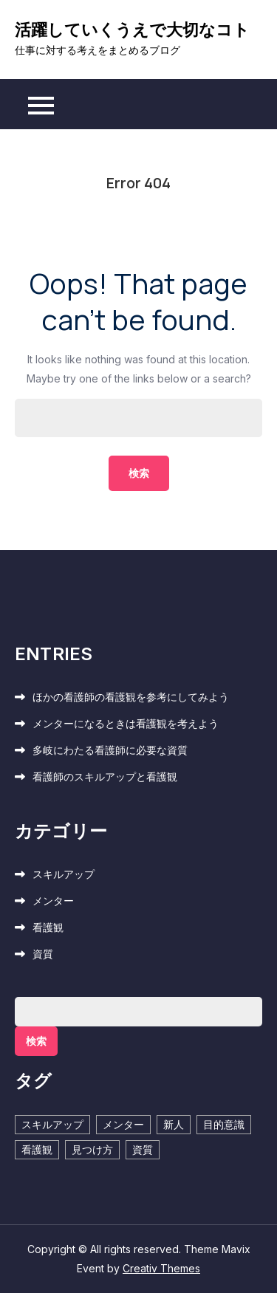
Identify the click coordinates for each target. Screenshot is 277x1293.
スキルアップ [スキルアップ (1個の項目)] (52, 1124)
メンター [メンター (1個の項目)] (123, 1124)
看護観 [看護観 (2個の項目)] (36, 1149)
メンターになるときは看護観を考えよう (126, 723)
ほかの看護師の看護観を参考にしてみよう (131, 696)
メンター (53, 900)
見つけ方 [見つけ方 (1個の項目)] (92, 1149)
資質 (43, 953)
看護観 (48, 927)
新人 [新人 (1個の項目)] (173, 1124)
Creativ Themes (161, 1268)
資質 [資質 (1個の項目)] (142, 1149)
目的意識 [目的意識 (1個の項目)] (223, 1124)
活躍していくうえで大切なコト (132, 29)
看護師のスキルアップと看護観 (105, 776)
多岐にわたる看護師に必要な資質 (110, 750)
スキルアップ (64, 874)
